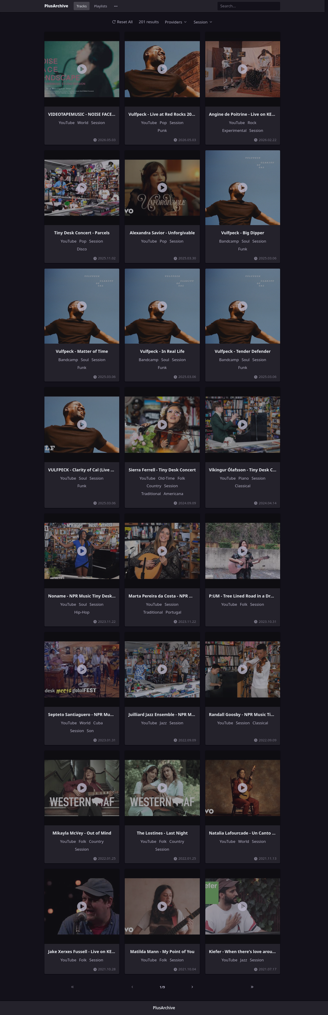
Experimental (234, 130)
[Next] (192, 986)
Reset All (122, 21)
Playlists (100, 6)
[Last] (252, 986)
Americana (173, 493)
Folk (181, 478)
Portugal (173, 612)
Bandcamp (229, 241)
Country (154, 485)
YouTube (67, 122)
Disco (82, 249)
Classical (242, 485)
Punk (162, 130)
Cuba (98, 722)
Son (90, 730)
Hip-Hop (82, 612)
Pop (163, 122)
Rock (252, 122)
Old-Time (166, 478)
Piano (243, 478)
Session (98, 122)
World (82, 122)
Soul (246, 241)
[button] (116, 6)
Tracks (81, 6)
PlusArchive (56, 6)
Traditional (151, 493)
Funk (242, 249)
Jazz (163, 722)
